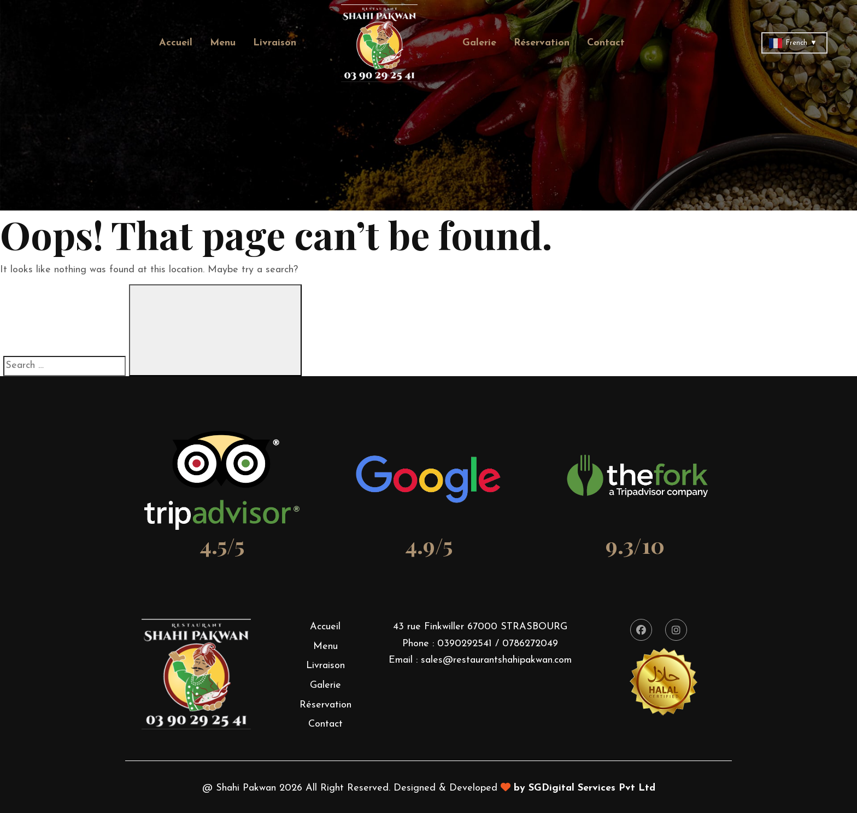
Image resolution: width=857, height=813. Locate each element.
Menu (223, 43)
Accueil (175, 43)
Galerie (479, 43)
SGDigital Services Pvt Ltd (592, 788)
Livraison (274, 43)
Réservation (542, 43)
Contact (606, 43)
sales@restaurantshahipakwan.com (496, 660)
